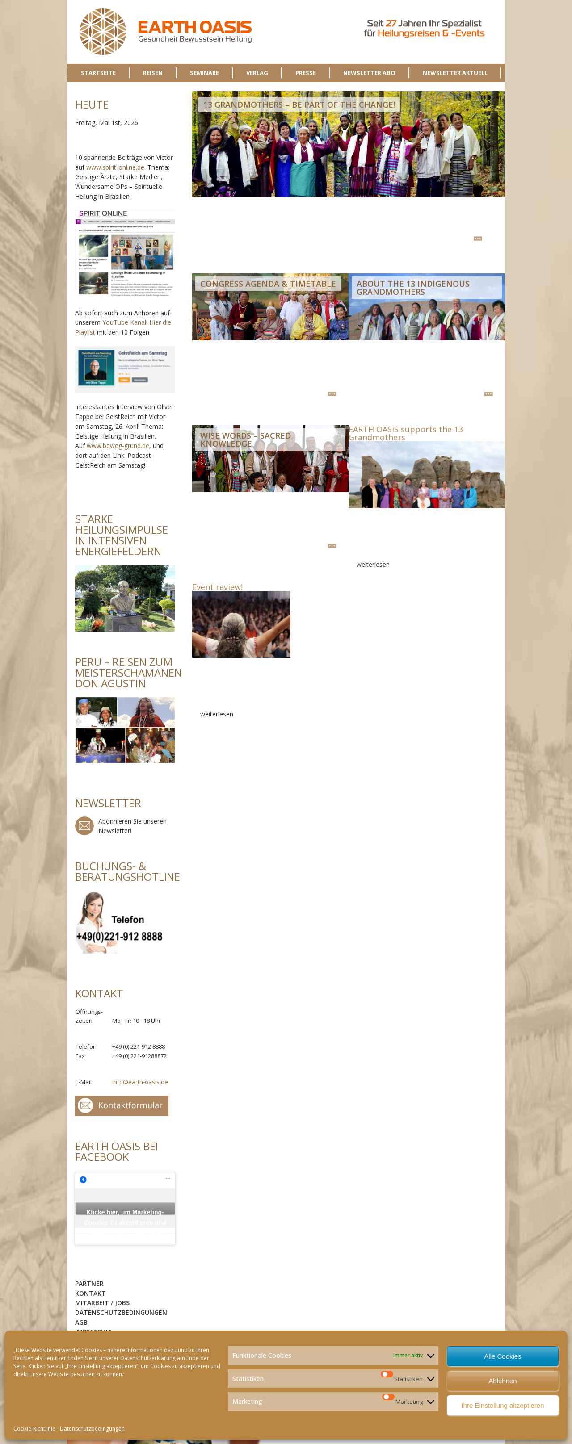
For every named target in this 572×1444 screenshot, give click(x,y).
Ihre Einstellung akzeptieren (502, 1405)
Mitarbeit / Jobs (102, 1302)
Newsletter (84, 825)
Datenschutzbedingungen (92, 1428)
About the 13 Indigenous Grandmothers (413, 287)
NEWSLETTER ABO (369, 73)
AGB (81, 1322)
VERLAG (257, 73)
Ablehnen (502, 1381)
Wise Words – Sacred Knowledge (245, 439)
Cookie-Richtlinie (34, 1428)
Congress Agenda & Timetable (268, 283)
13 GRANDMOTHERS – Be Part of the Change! (299, 104)
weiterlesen (478, 238)
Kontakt (90, 1293)
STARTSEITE (98, 73)
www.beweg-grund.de (118, 445)
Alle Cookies (502, 1356)
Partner (89, 1283)
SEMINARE (204, 73)
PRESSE (305, 73)
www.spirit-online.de (115, 167)
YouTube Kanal (124, 322)
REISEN (153, 73)
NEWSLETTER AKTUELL (455, 73)
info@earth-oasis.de (140, 1082)
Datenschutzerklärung (148, 1358)
